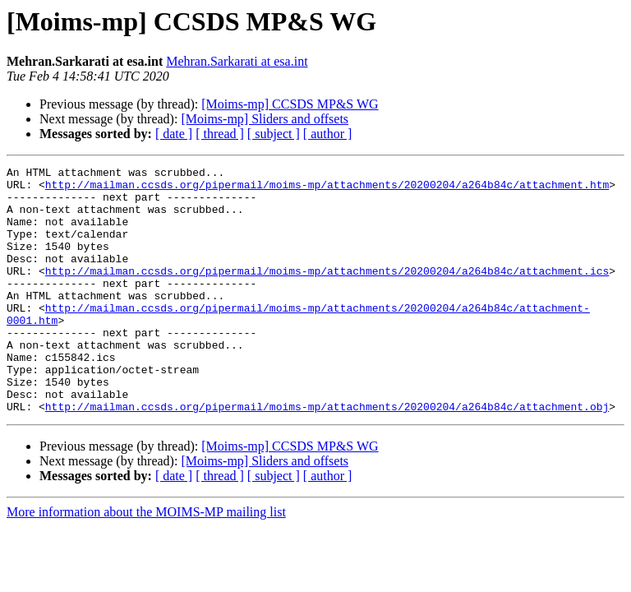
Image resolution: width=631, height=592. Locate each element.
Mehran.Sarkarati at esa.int (236, 61)
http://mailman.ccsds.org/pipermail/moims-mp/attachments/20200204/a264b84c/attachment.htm (327, 189)
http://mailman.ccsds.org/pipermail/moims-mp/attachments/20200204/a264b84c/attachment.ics (327, 292)
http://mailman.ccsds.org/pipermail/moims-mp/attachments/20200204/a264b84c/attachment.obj (327, 455)
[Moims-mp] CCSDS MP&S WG (289, 104)
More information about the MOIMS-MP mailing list (146, 561)
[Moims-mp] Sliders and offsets (264, 119)
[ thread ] (220, 134)
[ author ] (327, 134)
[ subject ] (273, 134)
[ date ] (173, 134)
